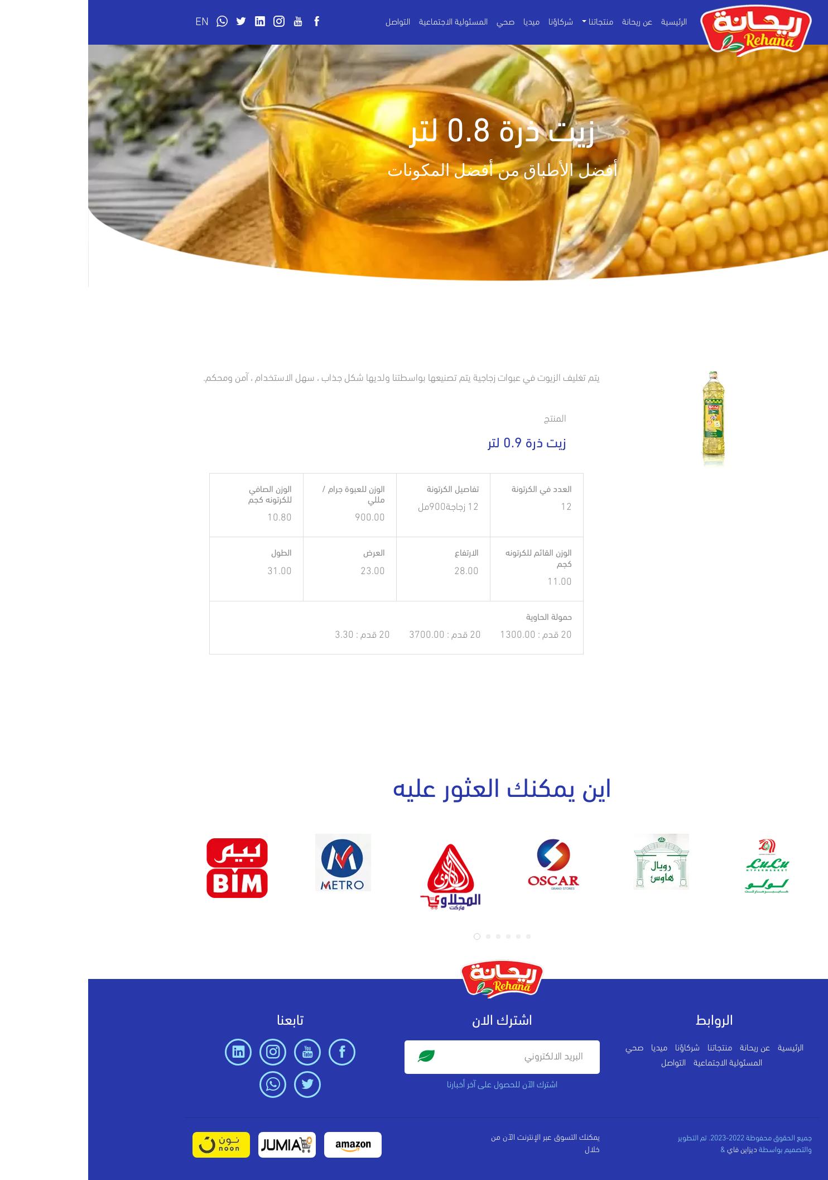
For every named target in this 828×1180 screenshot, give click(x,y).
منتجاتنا (631, 1048)
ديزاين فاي (654, 1150)
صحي (417, 22)
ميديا (443, 22)
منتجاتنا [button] (512, 22)
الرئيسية (586, 22)
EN (114, 22)
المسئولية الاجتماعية (365, 22)
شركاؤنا (472, 22)
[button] (389, 936)
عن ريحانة (549, 22)
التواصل (309, 22)
